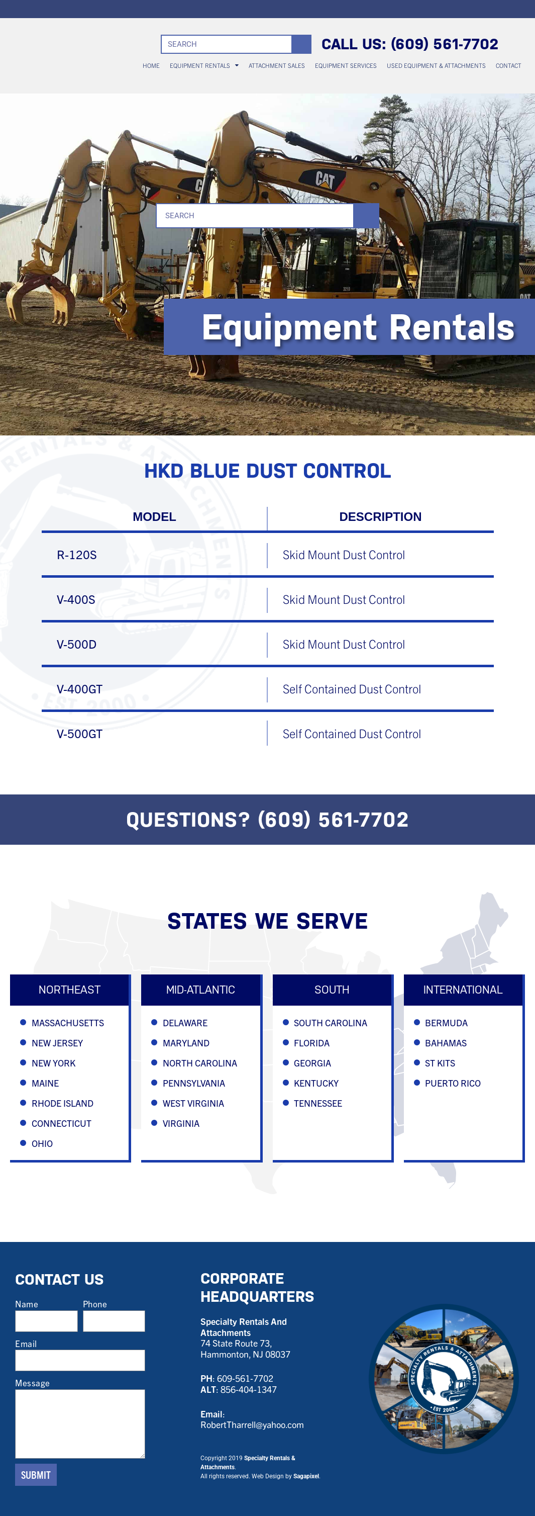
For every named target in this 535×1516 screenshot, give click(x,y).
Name (26, 1303)
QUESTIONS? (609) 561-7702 (267, 819)
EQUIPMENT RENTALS (204, 65)
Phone (95, 1303)
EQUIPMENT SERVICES (346, 65)
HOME (151, 65)
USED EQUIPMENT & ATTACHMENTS (436, 65)
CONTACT (508, 65)
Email (26, 1343)
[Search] (300, 44)
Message (32, 1382)
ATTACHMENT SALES (277, 65)
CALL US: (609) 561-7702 (410, 44)
